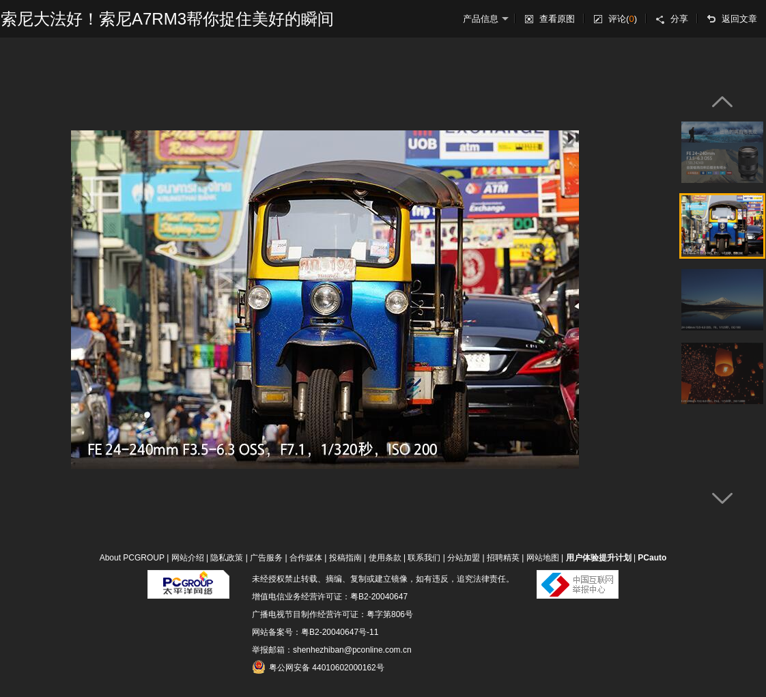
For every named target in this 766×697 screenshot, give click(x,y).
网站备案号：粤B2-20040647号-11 (315, 632)
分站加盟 (463, 558)
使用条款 (385, 558)
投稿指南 (345, 558)
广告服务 (266, 558)
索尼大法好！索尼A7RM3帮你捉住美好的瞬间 (167, 19)
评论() (622, 19)
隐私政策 (226, 558)
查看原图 (557, 19)
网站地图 (542, 558)
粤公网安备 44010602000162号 (318, 667)
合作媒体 (305, 558)
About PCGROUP (132, 558)
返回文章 (739, 19)
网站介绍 (187, 558)
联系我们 (424, 558)
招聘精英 (503, 558)
